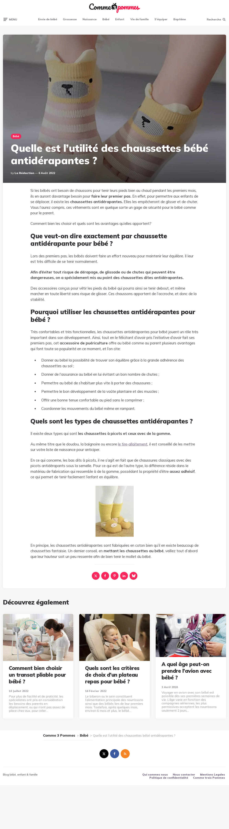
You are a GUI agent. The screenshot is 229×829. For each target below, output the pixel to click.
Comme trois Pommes (209, 777)
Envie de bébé (47, 19)
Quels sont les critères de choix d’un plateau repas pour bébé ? (112, 675)
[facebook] (105, 576)
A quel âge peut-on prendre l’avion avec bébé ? (187, 671)
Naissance (90, 19)
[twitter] (104, 753)
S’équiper (161, 19)
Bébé (105, 19)
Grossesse (70, 19)
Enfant (119, 19)
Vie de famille (139, 19)
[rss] (125, 753)
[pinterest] (115, 576)
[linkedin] (124, 576)
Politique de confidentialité (168, 777)
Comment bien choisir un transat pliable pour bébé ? (37, 675)
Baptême (179, 19)
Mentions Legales (212, 774)
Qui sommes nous (155, 774)
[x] (96, 576)
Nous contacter (184, 774)
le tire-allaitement (132, 444)
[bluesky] (133, 576)
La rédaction (24, 173)
